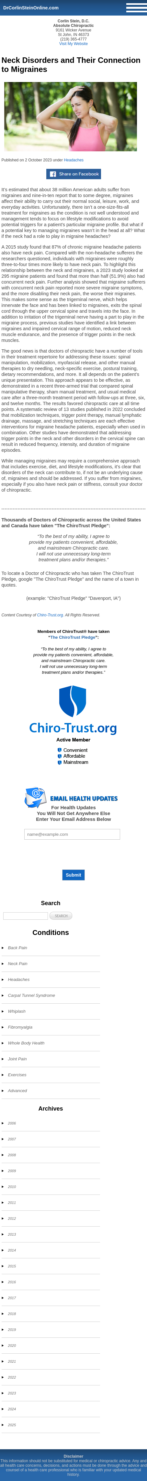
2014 (12, 1250)
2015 (12, 1266)
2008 (12, 1155)
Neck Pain (18, 963)
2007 (12, 1139)
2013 (12, 1234)
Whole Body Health (26, 1043)
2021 (12, 1361)
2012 (12, 1218)
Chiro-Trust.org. (50, 615)
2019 (12, 1330)
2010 (12, 1187)
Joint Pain (17, 1058)
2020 (12, 1345)
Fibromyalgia (20, 1027)
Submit (73, 875)
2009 (12, 1171)
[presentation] (73, 854)
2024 (12, 1409)
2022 (12, 1377)
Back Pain (17, 947)
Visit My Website (73, 43)
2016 (12, 1282)
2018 (12, 1314)
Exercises (17, 1074)
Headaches (74, 160)
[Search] (25, 916)
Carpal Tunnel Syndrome (31, 995)
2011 (12, 1203)
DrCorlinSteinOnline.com (31, 7)
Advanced (17, 1090)
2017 (12, 1298)
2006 (12, 1123)
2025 (12, 1425)
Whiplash (17, 1011)
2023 (12, 1393)
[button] (61, 916)
